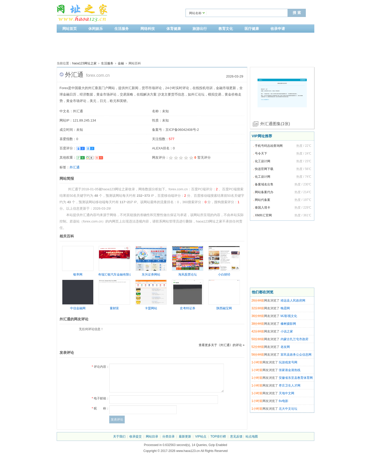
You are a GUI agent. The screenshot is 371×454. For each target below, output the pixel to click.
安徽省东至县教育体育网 (296, 378)
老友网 (285, 347)
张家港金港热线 (289, 370)
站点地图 (252, 436)
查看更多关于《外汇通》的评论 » (221, 345)
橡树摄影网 (288, 323)
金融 (121, 63)
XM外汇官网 (263, 215)
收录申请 (278, 29)
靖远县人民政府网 (293, 300)
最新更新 (185, 436)
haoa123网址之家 (84, 63)
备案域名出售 (264, 184)
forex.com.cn (98, 75)
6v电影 (283, 401)
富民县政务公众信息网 (296, 354)
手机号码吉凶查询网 (269, 146)
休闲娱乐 (95, 29)
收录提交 (135, 436)
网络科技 (147, 29)
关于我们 (119, 436)
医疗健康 (251, 29)
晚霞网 (285, 308)
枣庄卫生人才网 (289, 385)
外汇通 (75, 167)
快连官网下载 (264, 169)
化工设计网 (262, 161)
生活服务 (121, 29)
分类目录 (168, 436)
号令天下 (261, 153)
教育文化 (225, 29)
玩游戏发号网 (288, 362)
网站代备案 (262, 200)
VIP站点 (200, 436)
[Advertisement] (185, 45)
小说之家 (287, 331)
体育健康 (173, 29)
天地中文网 (286, 393)
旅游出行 (199, 29)
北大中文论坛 (288, 408)
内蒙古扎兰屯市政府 (294, 339)
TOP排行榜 (218, 436)
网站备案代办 (264, 192)
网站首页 (69, 29)
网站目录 (152, 436)
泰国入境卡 (262, 207)
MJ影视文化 (289, 316)
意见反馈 (236, 436)
